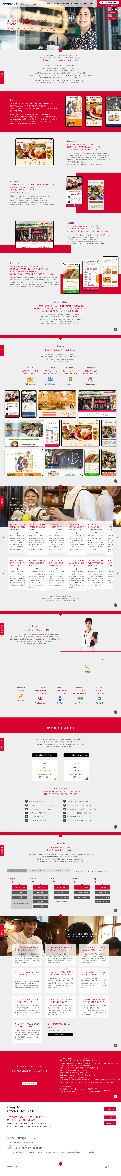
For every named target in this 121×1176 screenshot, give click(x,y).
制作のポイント (51, 3)
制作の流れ (83, 3)
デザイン (59, 3)
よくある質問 (91, 3)
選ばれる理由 (75, 3)
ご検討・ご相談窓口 (60, 1034)
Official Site (29, 1083)
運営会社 (9, 1167)
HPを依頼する (110, 1109)
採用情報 (16, 1167)
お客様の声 (66, 3)
